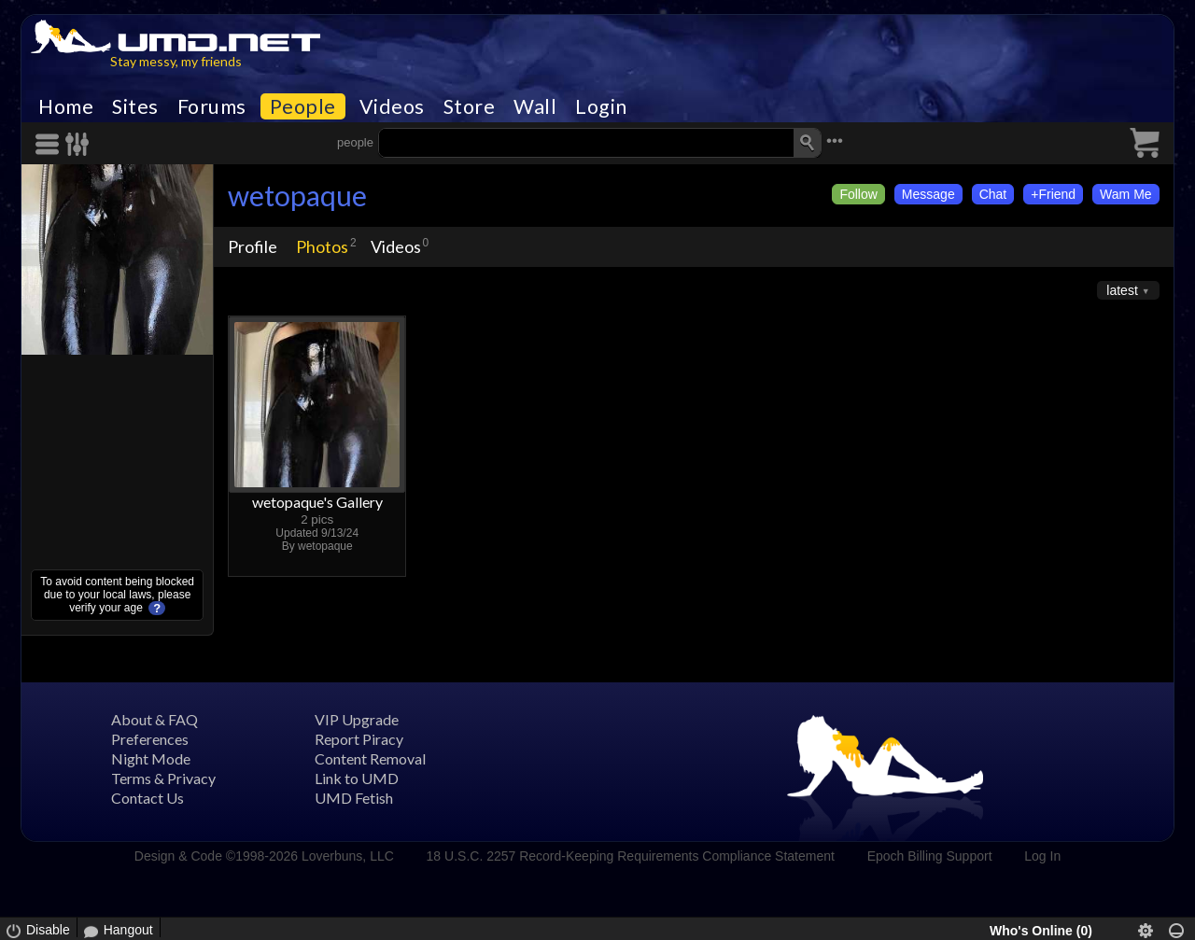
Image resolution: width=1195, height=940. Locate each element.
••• (834, 140)
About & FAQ (154, 719)
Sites (135, 106)
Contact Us (147, 798)
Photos (322, 246)
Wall (534, 106)
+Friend (1053, 194)
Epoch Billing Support (929, 856)
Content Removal (370, 758)
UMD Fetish (354, 798)
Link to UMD (357, 778)
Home (65, 106)
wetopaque (297, 195)
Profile (252, 246)
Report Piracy (359, 739)
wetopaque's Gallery (317, 502)
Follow (858, 194)
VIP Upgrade (357, 719)
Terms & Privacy (163, 778)
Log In (1042, 856)
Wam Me (1125, 194)
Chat (993, 194)
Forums (211, 106)
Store (469, 106)
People (303, 106)
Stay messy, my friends (176, 61)
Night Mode (150, 758)
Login (601, 106)
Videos (392, 106)
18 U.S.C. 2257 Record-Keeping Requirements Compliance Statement (631, 856)
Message (928, 194)
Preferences (150, 739)
